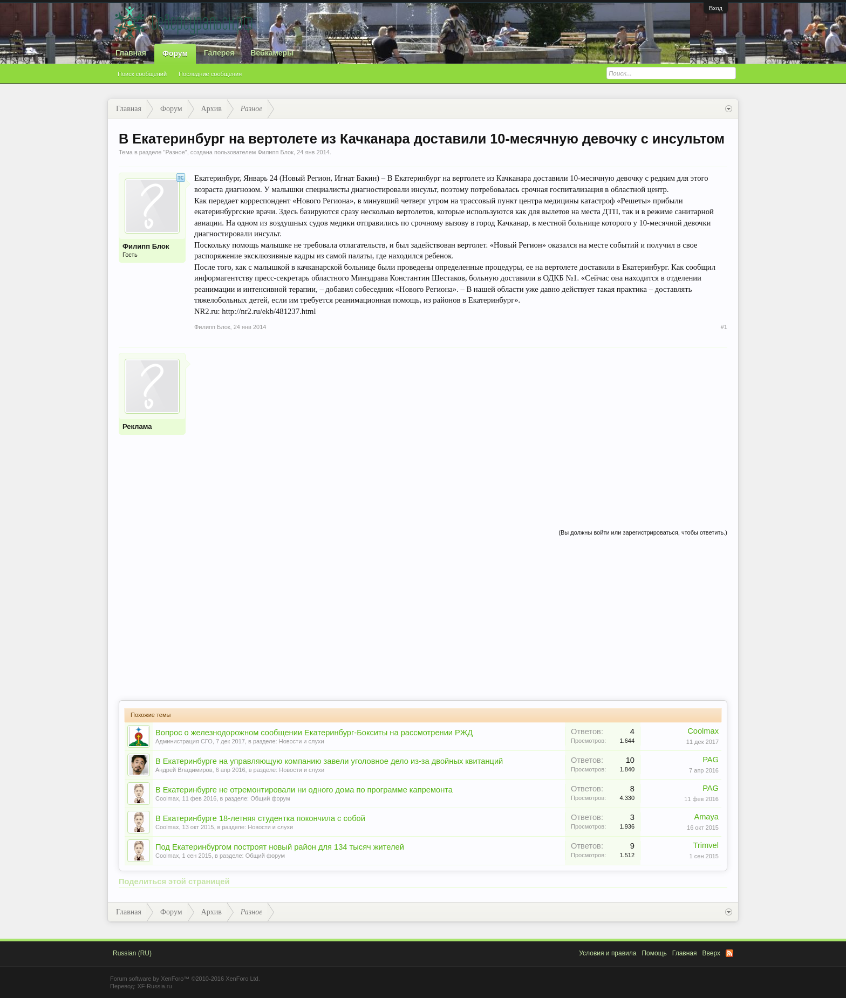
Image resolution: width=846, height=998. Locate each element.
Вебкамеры (272, 53)
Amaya (706, 816)
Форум (175, 53)
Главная (130, 53)
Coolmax (703, 731)
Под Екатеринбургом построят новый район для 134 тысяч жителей (279, 847)
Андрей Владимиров (184, 770)
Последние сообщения (210, 74)
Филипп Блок (275, 152)
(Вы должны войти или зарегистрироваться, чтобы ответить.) (642, 532)
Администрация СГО (184, 741)
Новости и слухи (301, 741)
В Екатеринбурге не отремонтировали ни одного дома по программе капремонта (304, 789)
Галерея (219, 53)
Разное (175, 152)
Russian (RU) (132, 953)
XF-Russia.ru (154, 986)
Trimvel (706, 845)
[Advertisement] (460, 428)
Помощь (654, 953)
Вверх (711, 953)
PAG (710, 759)
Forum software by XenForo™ (185, 978)
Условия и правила (607, 953)
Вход (715, 8)
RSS (729, 953)
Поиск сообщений (142, 74)
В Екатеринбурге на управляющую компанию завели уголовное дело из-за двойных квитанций (329, 761)
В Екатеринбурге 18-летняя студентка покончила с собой (260, 818)
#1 (724, 327)
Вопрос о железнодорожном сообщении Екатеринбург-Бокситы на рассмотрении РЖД (314, 732)
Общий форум (270, 798)
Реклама (137, 426)
